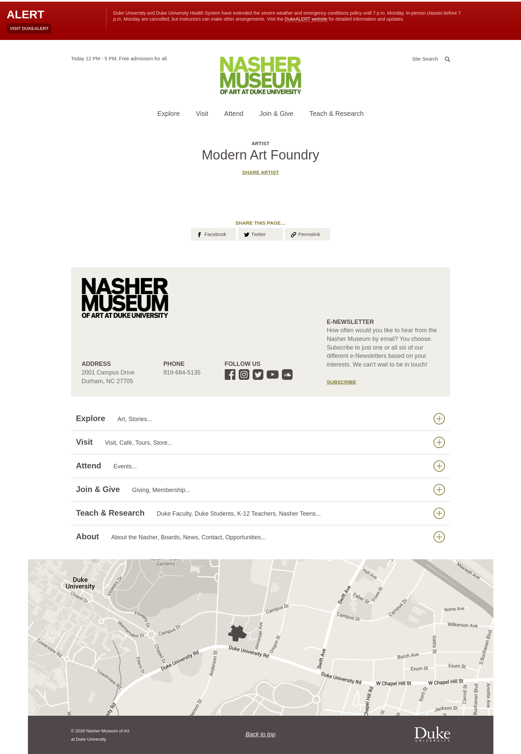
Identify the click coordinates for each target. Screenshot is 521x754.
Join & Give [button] (276, 113)
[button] (431, 58)
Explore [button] (168, 113)
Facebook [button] (211, 233)
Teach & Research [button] (336, 113)
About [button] (260, 537)
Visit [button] (202, 113)
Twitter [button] (254, 233)
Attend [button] (233, 113)
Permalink (305, 233)
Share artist (260, 172)
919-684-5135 (181, 372)
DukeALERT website (306, 19)
